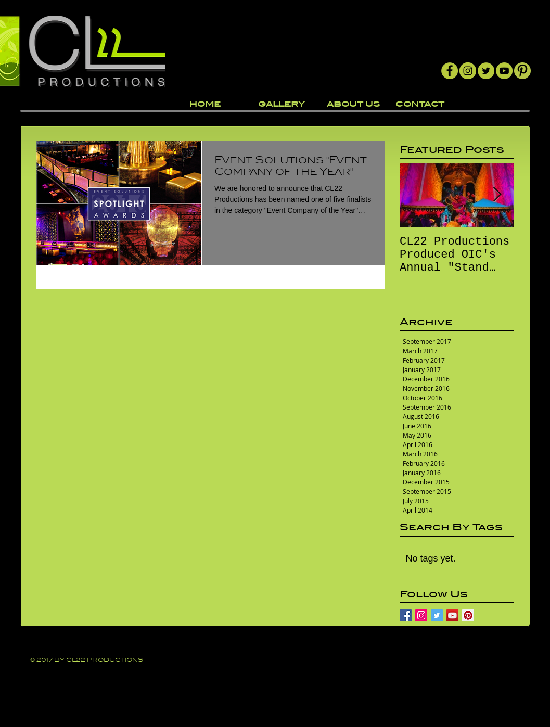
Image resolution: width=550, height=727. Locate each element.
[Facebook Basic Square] (406, 615)
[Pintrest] (522, 70)
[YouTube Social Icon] (452, 615)
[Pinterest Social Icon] (468, 615)
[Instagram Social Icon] (421, 615)
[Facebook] (449, 70)
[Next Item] (497, 195)
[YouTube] (504, 70)
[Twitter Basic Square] (437, 615)
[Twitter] (486, 70)
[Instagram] (467, 70)
